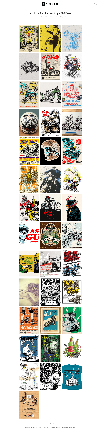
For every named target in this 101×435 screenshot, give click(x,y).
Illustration (7, 4)
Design (14, 4)
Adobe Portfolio (72, 427)
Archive (20, 4)
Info (26, 4)
